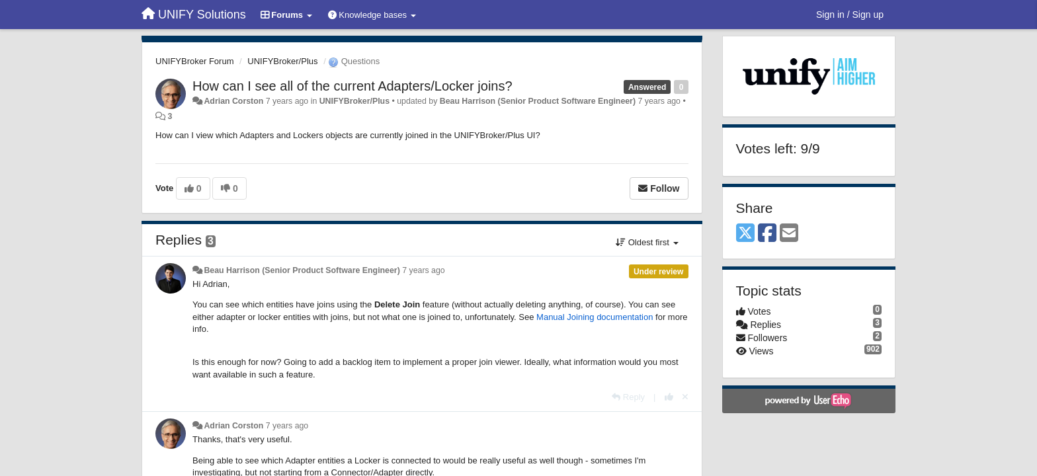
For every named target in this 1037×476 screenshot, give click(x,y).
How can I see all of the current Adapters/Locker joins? (352, 86)
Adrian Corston (233, 101)
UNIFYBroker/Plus (282, 61)
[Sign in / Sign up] (850, 14)
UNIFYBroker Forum (194, 61)
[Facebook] (767, 233)
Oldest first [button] (647, 242)
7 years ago (423, 270)
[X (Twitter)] (745, 233)
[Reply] (628, 397)
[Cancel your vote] (685, 397)
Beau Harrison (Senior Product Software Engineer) (538, 101)
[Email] (789, 233)
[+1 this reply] (669, 397)
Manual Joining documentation (594, 317)
